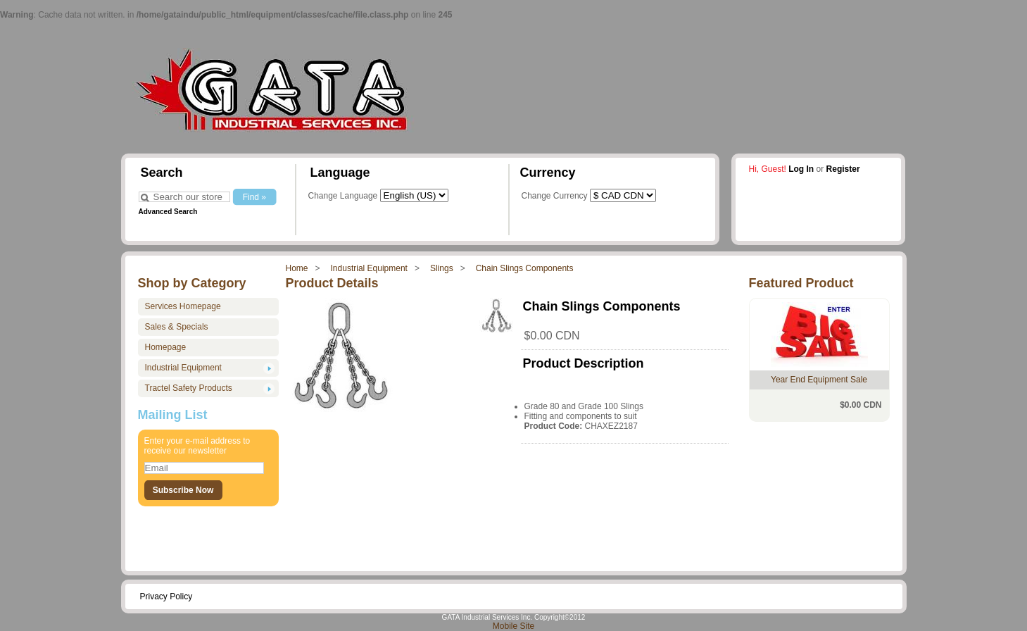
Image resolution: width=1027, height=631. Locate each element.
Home (297, 268)
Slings (441, 268)
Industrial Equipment (369, 268)
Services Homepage (183, 306)
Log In (801, 169)
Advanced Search (168, 211)
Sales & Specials (176, 327)
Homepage (166, 347)
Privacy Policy (166, 596)
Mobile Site (513, 626)
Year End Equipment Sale (819, 380)
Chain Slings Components (525, 268)
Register (843, 169)
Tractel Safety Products (188, 388)
